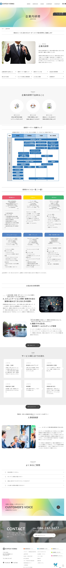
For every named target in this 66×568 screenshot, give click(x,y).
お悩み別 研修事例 (54, 71)
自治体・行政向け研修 (28, 558)
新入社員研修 (26, 561)
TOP (63, 565)
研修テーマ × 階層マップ (23, 71)
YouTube (14, 565)
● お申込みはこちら (64, 19)
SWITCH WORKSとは (41, 554)
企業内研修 (26, 556)
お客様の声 (52, 76)
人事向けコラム (40, 565)
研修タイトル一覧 (38, 71)
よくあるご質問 (37, 76)
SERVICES (31, 3)
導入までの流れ (5, 76)
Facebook (6, 565)
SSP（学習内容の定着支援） (29, 563)
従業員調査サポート (28, 565)
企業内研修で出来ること (7, 71)
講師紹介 (39, 561)
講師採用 (39, 563)
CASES (38, 3)
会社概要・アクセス (41, 556)
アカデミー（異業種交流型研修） (30, 554)
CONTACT (53, 3)
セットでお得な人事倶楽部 (24, 76)
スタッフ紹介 (40, 558)
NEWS (24, 3)
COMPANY (45, 3)
